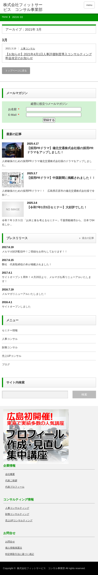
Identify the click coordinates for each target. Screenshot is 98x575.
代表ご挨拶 (11, 480)
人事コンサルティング (17, 508)
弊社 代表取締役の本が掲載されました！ (27, 264)
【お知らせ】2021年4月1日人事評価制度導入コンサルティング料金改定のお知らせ (48, 56)
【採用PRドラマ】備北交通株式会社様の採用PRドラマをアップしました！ (60, 150)
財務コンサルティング (17, 514)
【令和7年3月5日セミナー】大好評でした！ (57, 207)
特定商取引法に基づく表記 (19, 554)
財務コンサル (10, 347)
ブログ (6, 364)
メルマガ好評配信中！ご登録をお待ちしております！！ (34, 251)
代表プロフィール (14, 486)
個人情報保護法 (13, 547)
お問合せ (10, 541)
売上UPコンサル (11, 355)
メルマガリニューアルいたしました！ (24, 293)
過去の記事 (88, 238)
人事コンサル (28, 48)
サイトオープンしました (16, 306)
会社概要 (10, 474)
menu (89, 5)
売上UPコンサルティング (18, 520)
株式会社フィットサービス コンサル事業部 (41, 568)
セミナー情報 (10, 330)
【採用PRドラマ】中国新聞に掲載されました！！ (61, 178)
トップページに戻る (16, 70)
